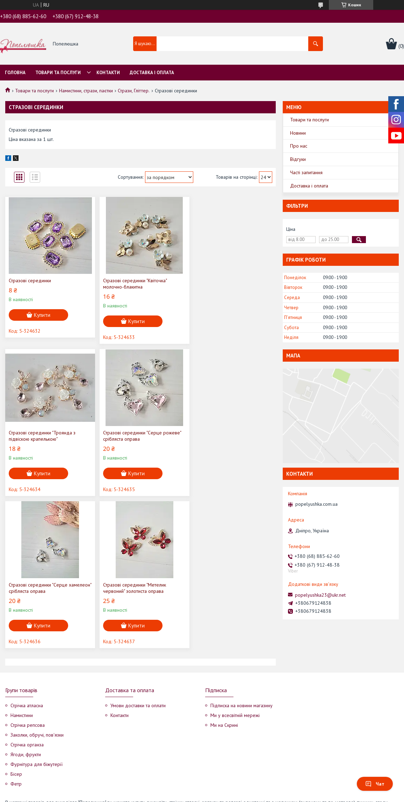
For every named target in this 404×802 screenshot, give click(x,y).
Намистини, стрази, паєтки (86, 90)
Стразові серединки (30, 280)
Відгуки (298, 159)
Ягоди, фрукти (25, 708)
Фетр (16, 737)
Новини (298, 133)
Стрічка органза (27, 698)
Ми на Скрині (224, 679)
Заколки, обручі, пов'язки (37, 689)
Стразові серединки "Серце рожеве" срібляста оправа (48, 436)
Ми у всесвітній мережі (235, 669)
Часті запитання (306, 172)
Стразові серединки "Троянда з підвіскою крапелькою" (225, 283)
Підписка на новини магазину (241, 659)
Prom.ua (235, 789)
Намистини (21, 669)
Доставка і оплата (152, 73)
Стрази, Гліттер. (134, 90)
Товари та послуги (58, 73)
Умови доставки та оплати (138, 659)
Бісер (16, 728)
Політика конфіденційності (250, 795)
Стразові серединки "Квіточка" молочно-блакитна (132, 283)
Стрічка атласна (26, 659)
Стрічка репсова (27, 679)
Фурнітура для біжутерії (36, 718)
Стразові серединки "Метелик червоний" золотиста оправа (223, 436)
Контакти (108, 73)
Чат (374, 784)
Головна (15, 73)
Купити (42, 315)
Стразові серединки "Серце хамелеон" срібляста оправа (130, 436)
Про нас (298, 146)
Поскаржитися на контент (196, 795)
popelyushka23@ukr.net (320, 595)
